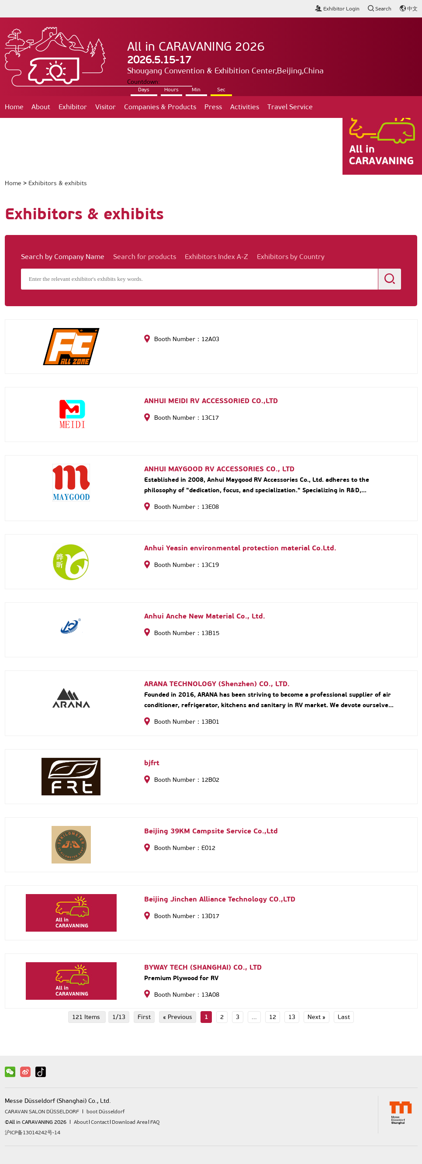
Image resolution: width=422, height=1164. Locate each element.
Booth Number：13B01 (181, 721)
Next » (316, 1017)
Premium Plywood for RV (181, 978)
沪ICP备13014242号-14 (32, 1132)
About (40, 107)
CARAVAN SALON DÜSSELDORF (42, 1112)
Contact (21, 128)
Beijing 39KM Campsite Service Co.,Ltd (211, 831)
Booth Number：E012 (179, 848)
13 (291, 1017)
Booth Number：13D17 (181, 916)
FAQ (154, 1122)
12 (272, 1017)
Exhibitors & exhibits (57, 183)
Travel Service (290, 107)
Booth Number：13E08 (181, 507)
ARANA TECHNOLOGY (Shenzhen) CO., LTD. (217, 683)
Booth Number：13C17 (181, 417)
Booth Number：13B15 (181, 633)
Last (344, 1017)
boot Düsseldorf (105, 1112)
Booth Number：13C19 (181, 565)
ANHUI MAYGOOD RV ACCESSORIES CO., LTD (219, 468)
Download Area (129, 1122)
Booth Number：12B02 (181, 780)
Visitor (105, 107)
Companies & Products (160, 107)
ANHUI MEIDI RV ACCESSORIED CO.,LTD (211, 400)
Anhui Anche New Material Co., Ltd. (204, 616)
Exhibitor (73, 107)
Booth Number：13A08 (181, 994)
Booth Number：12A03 (181, 339)
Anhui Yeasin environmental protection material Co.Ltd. (240, 548)
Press (213, 107)
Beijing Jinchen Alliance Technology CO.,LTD (219, 899)
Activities (244, 107)
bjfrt (151, 762)
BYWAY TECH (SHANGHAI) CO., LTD (203, 967)
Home (14, 107)
